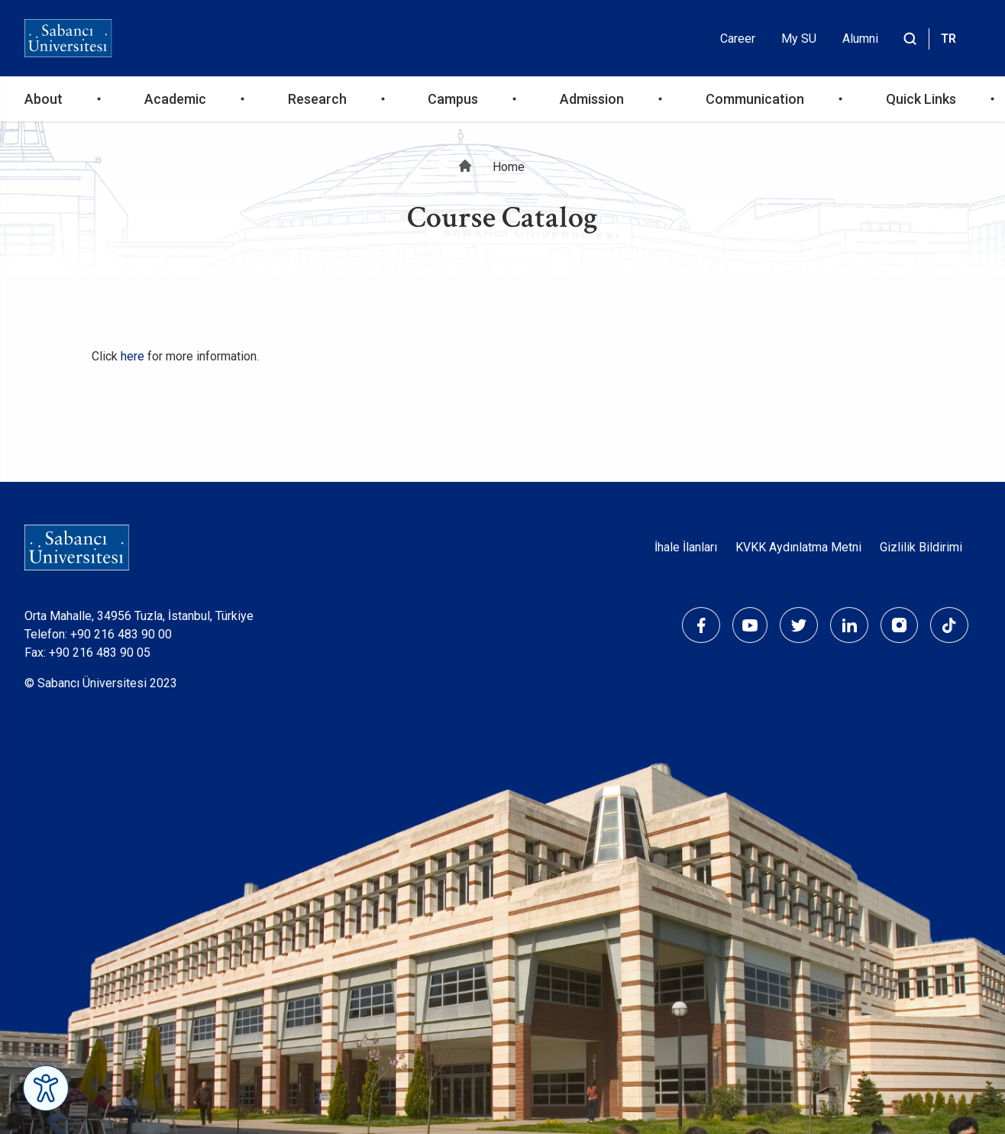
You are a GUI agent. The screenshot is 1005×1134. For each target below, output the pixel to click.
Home (509, 167)
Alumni (860, 38)
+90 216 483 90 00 (121, 634)
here (132, 356)
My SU (798, 38)
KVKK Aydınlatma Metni (798, 547)
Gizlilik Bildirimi (921, 547)
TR (948, 38)
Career (737, 38)
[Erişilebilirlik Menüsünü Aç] (46, 1088)
